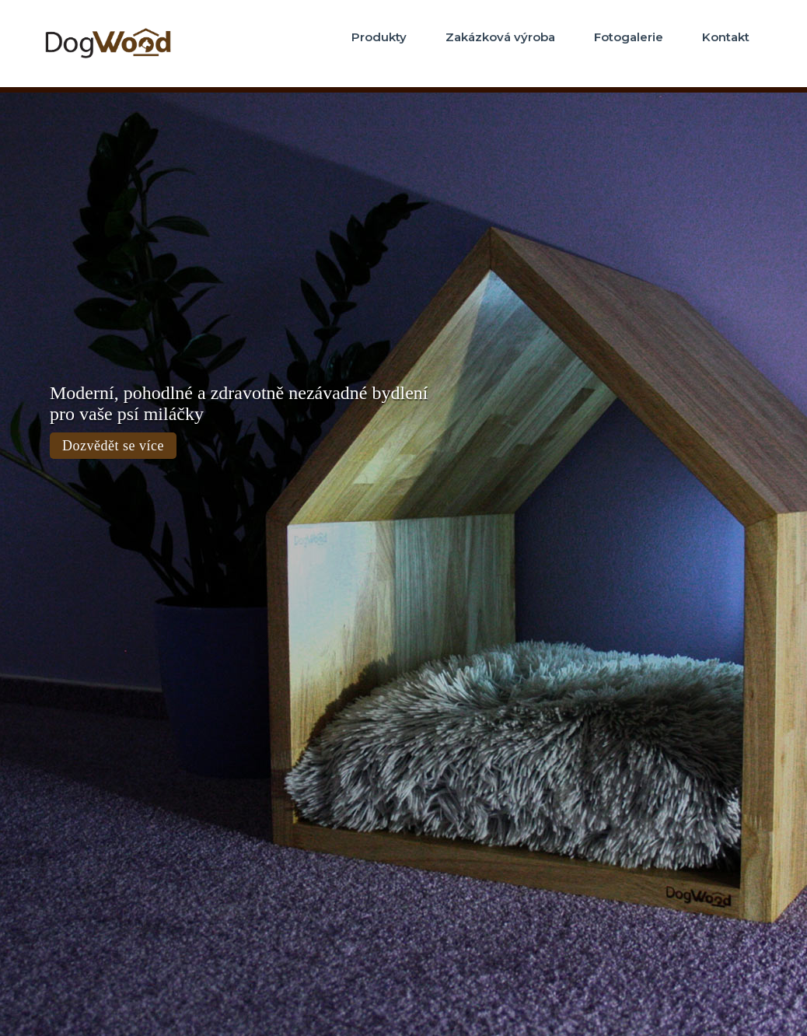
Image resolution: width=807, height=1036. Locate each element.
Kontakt (725, 37)
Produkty (379, 37)
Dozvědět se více (113, 445)
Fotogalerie (628, 37)
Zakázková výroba (500, 37)
